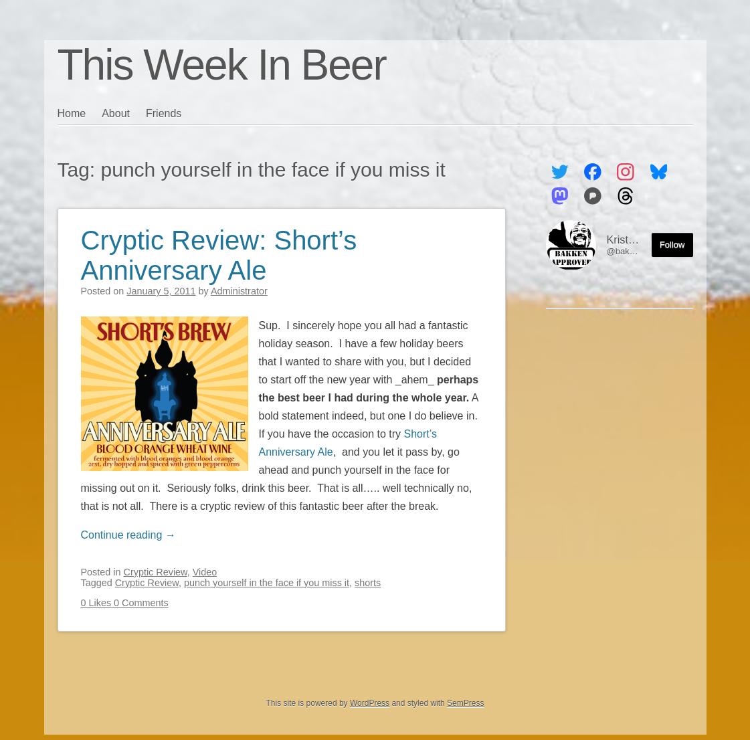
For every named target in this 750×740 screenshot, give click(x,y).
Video (205, 572)
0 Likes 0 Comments (125, 602)
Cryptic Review (155, 572)
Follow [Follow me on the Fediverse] (672, 245)
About (116, 113)
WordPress (369, 703)
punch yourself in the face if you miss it (266, 582)
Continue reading (128, 535)
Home (72, 113)
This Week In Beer (222, 65)
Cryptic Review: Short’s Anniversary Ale (219, 255)
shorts (368, 582)
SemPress (465, 703)
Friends (163, 113)
